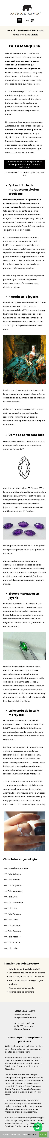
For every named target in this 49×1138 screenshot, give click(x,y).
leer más (32, 1134)
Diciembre (10, 1069)
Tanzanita (25, 1089)
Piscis (38, 1126)
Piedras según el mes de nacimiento (26, 976)
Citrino (8, 1092)
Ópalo (8, 1089)
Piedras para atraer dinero (21, 992)
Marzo (8, 1063)
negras (38, 1106)
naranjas (33, 1109)
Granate (19, 1080)
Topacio (16, 1089)
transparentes (29, 1112)
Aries (40, 1120)
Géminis (15, 1123)
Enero (27, 1060)
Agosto (37, 1063)
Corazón (12, 931)
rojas (16, 1109)
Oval (10, 897)
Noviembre (31, 1066)
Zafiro (27, 1086)
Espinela (23, 1092)
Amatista (38, 1077)
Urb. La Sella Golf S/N (24, 1023)
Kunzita (15, 1092)
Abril (14, 1063)
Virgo (26, 1123)
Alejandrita (21, 1083)
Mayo (19, 1063)
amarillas (16, 1106)
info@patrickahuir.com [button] (25, 1017)
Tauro (8, 1123)
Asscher (12, 937)
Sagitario (9, 1126)
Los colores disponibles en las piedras (27, 972)
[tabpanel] (24, 33)
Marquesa (13, 891)
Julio (31, 1063)
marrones (23, 1109)
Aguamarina (27, 1077)
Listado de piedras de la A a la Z (24, 969)
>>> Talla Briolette (12, 925)
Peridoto (20, 1086)
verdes (25, 1106)
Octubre (21, 1066)
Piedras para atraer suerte (21, 988)
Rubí (13, 1086)
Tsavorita (28, 1080)
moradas (9, 1112)
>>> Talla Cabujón (12, 874)
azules (8, 1106)
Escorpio (40, 1123)
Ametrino (9, 1080)
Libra (32, 1123)
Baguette (13, 885)
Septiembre (10, 1066)
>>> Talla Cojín (11, 948)
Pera (10, 908)
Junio (25, 1063)
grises (17, 1112)
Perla (29, 1083)
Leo (21, 1123)
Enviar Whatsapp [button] (22, 1014)
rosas (31, 1106)
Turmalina (36, 1086)
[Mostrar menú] (19, 20)
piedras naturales (17, 1074)
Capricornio (20, 1126)
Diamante (38, 1080)
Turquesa (35, 1089)
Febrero (34, 1060)
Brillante (12, 879)
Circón (33, 1092)
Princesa (12, 914)
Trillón (11, 919)
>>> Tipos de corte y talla (16, 868)
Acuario (30, 1126)
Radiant (12, 942)
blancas (9, 1109)
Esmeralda (13, 902)
